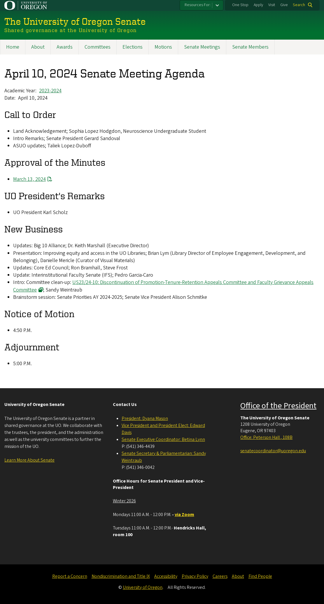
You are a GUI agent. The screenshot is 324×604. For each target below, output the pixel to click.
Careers (220, 576)
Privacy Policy (195, 576)
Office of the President (278, 406)
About (38, 47)
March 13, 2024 (29, 179)
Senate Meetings (202, 47)
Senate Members (250, 47)
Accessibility (165, 576)
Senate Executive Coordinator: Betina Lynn (163, 439)
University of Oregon (142, 587)
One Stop (240, 5)
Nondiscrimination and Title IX (121, 576)
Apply (258, 5)
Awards (65, 47)
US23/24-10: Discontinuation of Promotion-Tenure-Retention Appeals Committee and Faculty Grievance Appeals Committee (163, 286)
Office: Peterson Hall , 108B (266, 437)
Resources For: (198, 5)
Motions (163, 47)
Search (299, 5)
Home (12, 47)
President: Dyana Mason (145, 418)
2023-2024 (50, 90)
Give (284, 5)
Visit (271, 5)
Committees (98, 47)
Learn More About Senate (29, 460)
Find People (260, 576)
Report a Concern (69, 576)
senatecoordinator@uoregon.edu (273, 451)
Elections (132, 47)
